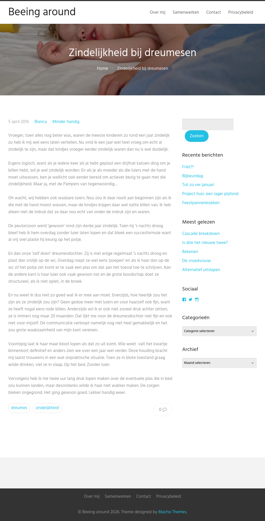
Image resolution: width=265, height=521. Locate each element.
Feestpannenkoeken (201, 203)
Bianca (40, 121)
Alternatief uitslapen (201, 269)
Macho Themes (172, 512)
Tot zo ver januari (198, 184)
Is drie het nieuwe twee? (205, 242)
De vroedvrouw (196, 260)
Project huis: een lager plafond (210, 193)
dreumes (19, 407)
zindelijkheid (47, 407)
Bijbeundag (192, 176)
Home (102, 68)
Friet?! (188, 167)
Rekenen (190, 251)
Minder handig (65, 121)
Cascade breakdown (201, 233)
